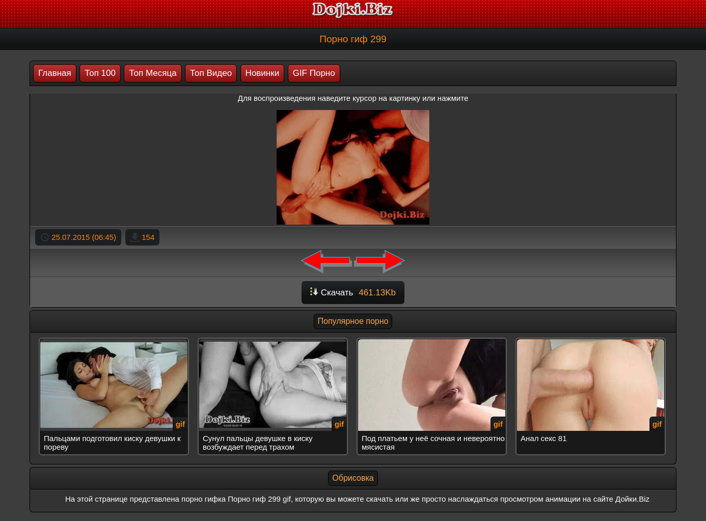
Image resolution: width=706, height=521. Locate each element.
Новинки (263, 73)
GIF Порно (314, 73)
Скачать (353, 292)
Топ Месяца (152, 73)
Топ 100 (100, 73)
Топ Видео (211, 73)
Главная (54, 73)
